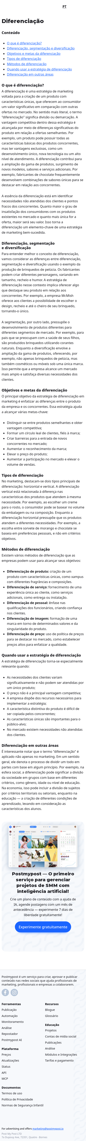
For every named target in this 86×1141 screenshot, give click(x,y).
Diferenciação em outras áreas (30, 74)
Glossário (51, 1016)
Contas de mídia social (60, 1036)
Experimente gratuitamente (43, 926)
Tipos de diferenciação (24, 58)
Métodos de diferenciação (26, 64)
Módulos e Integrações (61, 1054)
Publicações (53, 1042)
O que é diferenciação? (24, 43)
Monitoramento (13, 1022)
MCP (5, 1079)
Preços (6, 1054)
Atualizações (10, 1060)
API (4, 1073)
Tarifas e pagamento (59, 1060)
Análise (7, 1028)
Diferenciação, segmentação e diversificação (41, 48)
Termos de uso (12, 1093)
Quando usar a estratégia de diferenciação (39, 69)
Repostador (10, 1034)
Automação (10, 1016)
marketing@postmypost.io (47, 1129)
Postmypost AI (12, 1040)
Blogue (50, 1010)
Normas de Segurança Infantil (22, 1105)
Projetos (51, 1030)
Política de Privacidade (17, 1099)
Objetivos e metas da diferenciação (34, 53)
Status (6, 1066)
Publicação (9, 1010)
